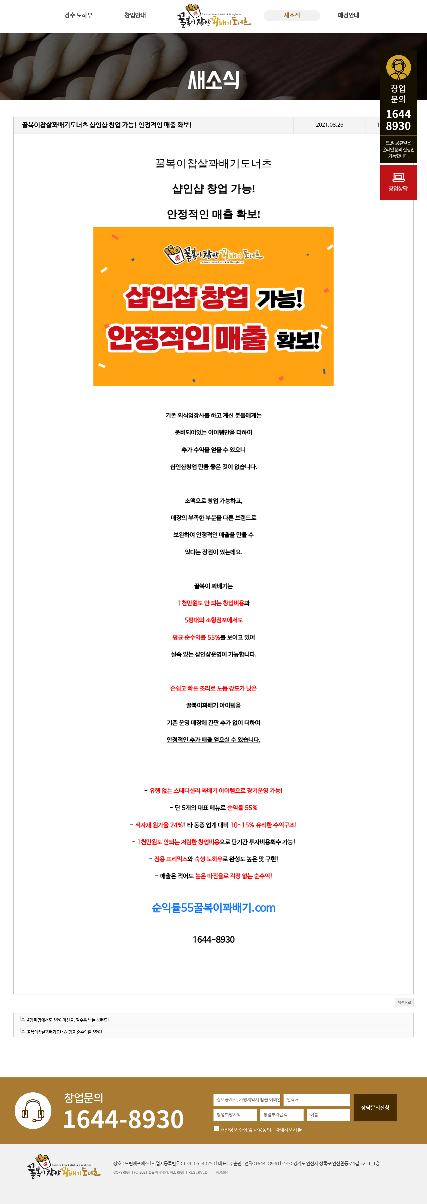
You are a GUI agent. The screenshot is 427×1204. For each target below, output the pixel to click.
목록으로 (404, 1002)
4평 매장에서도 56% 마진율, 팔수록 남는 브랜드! (68, 1020)
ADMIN (222, 1172)
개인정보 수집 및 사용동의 (242, 1130)
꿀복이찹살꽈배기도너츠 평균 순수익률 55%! (64, 1032)
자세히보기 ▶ (288, 1130)
